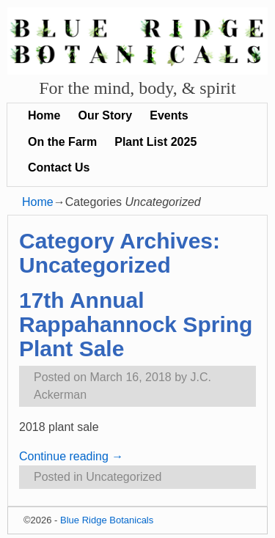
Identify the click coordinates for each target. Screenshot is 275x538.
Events (169, 115)
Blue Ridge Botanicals (106, 520)
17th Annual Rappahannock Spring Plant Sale (135, 324)
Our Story (105, 115)
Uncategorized (123, 477)
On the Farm (62, 142)
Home (44, 115)
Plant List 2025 (155, 142)
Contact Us (58, 167)
